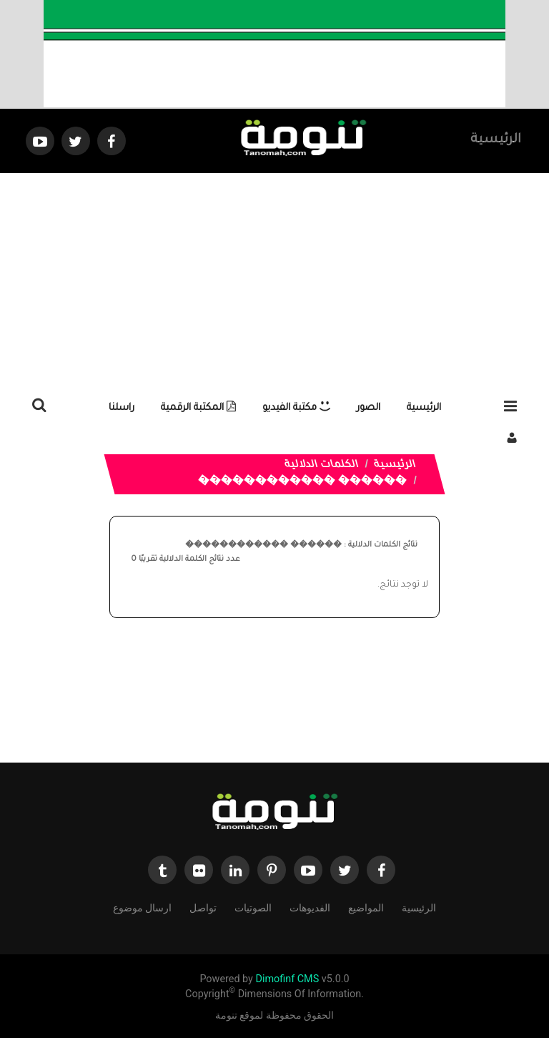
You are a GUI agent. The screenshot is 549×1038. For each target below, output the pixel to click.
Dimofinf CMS (287, 979)
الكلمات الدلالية (322, 465)
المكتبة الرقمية (198, 408)
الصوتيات (253, 906)
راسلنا (121, 408)
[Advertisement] (274, 280)
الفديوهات (310, 906)
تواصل (203, 906)
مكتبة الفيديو (296, 408)
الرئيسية (495, 140)
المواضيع (366, 906)
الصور (368, 408)
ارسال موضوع (142, 906)
